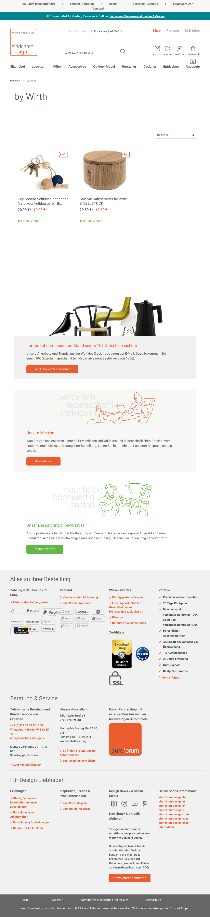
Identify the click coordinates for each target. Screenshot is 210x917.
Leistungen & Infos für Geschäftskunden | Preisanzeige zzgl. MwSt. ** (127, 607)
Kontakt (157, 54)
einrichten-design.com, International (173, 825)
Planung (172, 30)
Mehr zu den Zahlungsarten (29, 602)
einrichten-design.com (173, 818)
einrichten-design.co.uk (174, 814)
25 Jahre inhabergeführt (38, 4)
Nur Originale (169, 665)
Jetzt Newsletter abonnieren (52, 369)
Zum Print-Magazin (74, 803)
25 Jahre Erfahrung (173, 659)
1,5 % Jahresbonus (173, 653)
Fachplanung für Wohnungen (30, 822)
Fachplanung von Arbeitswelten (22, 814)
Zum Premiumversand (75, 603)
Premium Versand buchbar (178, 597)
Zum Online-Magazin (75, 809)
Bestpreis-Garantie (145, 4)
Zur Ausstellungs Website (78, 761)
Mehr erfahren (43, 461)
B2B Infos (192, 30)
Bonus (113, 4)
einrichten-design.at (172, 801)
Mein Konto (179, 54)
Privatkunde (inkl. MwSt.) (108, 31)
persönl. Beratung (82, 4)
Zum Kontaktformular (25, 764)
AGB (25, 900)
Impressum (121, 900)
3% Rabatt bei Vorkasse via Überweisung (178, 644)
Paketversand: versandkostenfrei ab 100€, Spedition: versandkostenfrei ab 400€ (178, 617)
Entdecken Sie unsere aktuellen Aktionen (137, 16)
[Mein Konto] (167, 50)
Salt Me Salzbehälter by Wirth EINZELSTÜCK (103, 201)
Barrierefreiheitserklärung (96, 900)
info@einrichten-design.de (27, 738)
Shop (157, 30)
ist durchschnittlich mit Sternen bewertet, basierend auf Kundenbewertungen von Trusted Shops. (105, 908)
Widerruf (57, 900)
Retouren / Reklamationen (127, 623)
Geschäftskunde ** (78, 31)
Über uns (116, 617)
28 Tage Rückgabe (173, 603)
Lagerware (180, 4)
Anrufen (167, 54)
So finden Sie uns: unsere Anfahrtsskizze (78, 753)
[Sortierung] (175, 135)
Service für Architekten (26, 828)
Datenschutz (153, 900)
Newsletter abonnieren (129, 878)
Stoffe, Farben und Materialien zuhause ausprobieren (23, 802)
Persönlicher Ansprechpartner (172, 633)
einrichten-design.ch (172, 806)
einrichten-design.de (172, 797)
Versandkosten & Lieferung (79, 597)
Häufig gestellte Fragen (126, 597)
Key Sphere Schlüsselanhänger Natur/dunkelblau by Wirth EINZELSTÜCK (43, 201)
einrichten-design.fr (171, 810)
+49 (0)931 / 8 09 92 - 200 (26, 725)
